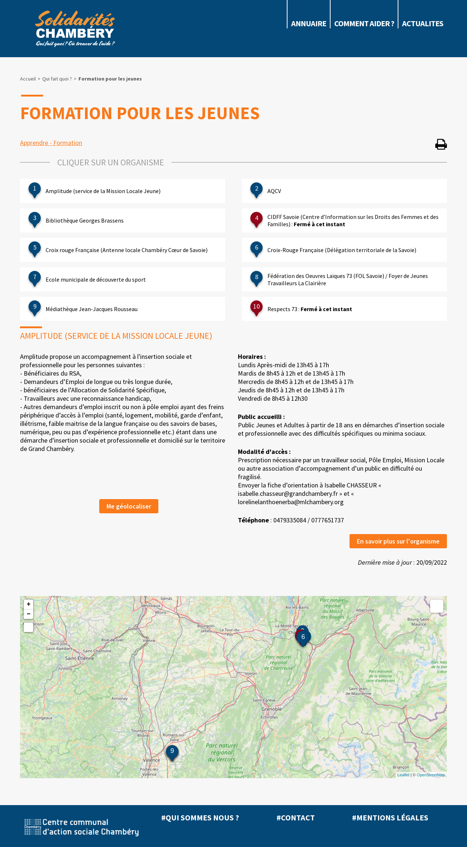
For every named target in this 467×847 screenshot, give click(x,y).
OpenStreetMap (431, 775)
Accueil (28, 78)
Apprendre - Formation (51, 142)
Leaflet (403, 775)
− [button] (29, 614)
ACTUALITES (422, 23)
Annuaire (308, 23)
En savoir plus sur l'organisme (398, 541)
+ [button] (29, 604)
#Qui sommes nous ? (200, 817)
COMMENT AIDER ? (364, 23)
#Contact (296, 817)
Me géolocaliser (129, 506)
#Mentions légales (390, 817)
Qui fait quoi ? (57, 78)
